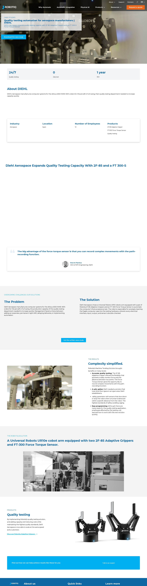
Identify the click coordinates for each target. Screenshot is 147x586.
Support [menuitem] (121, 2)
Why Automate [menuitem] (45, 7)
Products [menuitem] (99, 7)
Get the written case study (73, 340)
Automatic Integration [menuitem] (66, 7)
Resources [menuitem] (115, 7)
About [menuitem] (111, 2)
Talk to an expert (108, 563)
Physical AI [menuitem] (85, 7)
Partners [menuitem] (131, 2)
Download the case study (13, 37)
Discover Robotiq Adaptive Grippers (22, 534)
